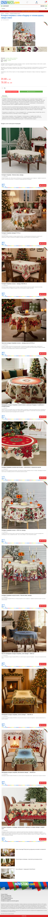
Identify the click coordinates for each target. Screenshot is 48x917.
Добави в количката (11, 91)
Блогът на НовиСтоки (6, 895)
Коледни (6, 13)
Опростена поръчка (31, 91)
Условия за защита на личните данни (10, 901)
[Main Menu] (5, 6)
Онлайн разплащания (6, 897)
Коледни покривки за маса (15, 13)
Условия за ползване (6, 899)
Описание (4, 96)
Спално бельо (4, 894)
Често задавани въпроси (7, 898)
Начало (2, 13)
